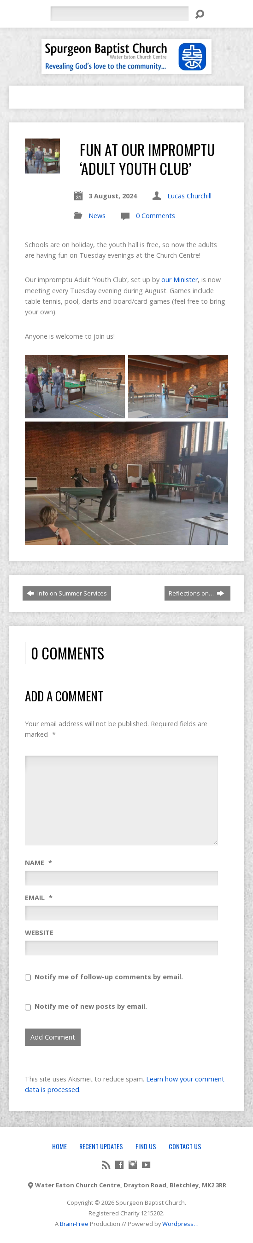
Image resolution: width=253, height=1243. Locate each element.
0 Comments (155, 215)
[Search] (119, 13)
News (97, 215)
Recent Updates (101, 1146)
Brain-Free (74, 1224)
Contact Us (185, 1146)
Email (39, 897)
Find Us (145, 1146)
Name (38, 862)
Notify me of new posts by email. (91, 1006)
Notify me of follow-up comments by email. (109, 976)
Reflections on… (196, 593)
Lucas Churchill (189, 195)
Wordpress (178, 1224)
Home (59, 1146)
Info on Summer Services (67, 593)
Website (39, 932)
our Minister (179, 279)
